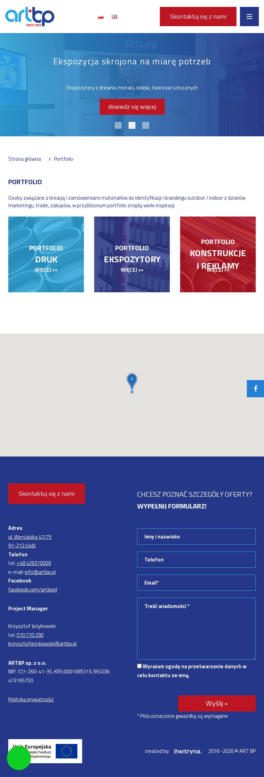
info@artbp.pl (40, 572)
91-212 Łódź (22, 545)
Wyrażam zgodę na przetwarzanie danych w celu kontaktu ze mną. (192, 670)
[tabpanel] (132, 84)
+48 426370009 (33, 563)
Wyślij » (217, 703)
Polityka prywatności (31, 699)
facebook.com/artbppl (32, 590)
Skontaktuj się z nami (198, 16)
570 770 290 (29, 635)
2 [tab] (132, 125)
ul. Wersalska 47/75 (30, 537)
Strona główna (24, 159)
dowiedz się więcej (132, 106)
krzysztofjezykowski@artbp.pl (42, 644)
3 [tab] (145, 125)
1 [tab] (118, 125)
